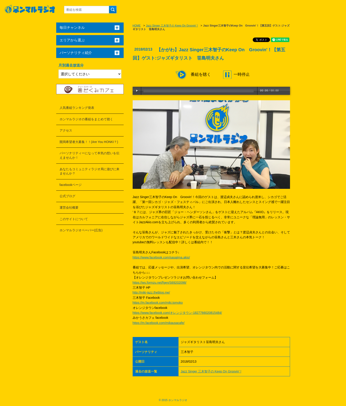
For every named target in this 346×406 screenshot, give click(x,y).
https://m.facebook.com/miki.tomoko (158, 302)
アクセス (66, 130)
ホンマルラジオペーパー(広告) (81, 230)
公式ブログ (67, 196)
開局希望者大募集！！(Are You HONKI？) (89, 142)
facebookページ (71, 185)
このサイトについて (74, 219)
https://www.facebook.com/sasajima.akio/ (161, 257)
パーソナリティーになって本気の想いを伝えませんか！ (89, 155)
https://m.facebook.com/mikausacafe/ (159, 323)
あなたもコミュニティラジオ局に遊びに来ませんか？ (89, 171)
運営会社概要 (69, 207)
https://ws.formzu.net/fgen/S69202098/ (160, 282)
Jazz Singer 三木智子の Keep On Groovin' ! (172, 25)
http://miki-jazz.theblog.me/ (151, 292)
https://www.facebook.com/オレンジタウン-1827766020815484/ (177, 313)
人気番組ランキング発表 (77, 107)
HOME (137, 25)
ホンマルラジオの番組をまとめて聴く (86, 119)
